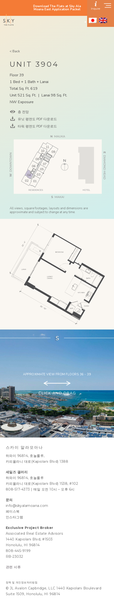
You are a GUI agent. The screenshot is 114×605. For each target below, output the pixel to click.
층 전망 (23, 112)
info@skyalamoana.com (27, 505)
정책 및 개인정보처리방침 (22, 582)
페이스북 (13, 511)
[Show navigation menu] (108, 7)
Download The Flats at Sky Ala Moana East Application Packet (57, 8)
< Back (15, 51)
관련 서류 (13, 567)
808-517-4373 (18, 489)
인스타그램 (14, 517)
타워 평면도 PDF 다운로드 (37, 126)
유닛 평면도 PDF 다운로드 (37, 119)
